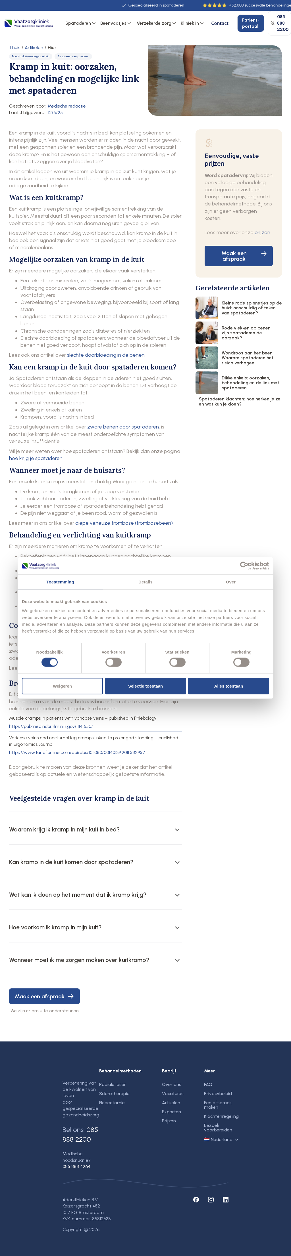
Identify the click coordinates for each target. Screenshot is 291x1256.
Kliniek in (190, 23)
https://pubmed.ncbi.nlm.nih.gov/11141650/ (51, 726)
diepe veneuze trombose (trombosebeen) (124, 523)
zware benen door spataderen (123, 427)
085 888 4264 (76, 1166)
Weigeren (62, 685)
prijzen (262, 232)
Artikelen (34, 47)
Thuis (14, 47)
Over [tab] (231, 581)
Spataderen (78, 23)
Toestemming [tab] (60, 581)
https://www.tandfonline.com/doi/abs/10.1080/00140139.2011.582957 (77, 752)
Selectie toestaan (145, 685)
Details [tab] (145, 581)
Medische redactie (67, 106)
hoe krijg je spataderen (36, 458)
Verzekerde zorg (154, 23)
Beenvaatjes (113, 23)
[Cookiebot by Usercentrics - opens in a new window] (244, 566)
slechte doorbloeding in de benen (106, 355)
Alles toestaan (228, 685)
